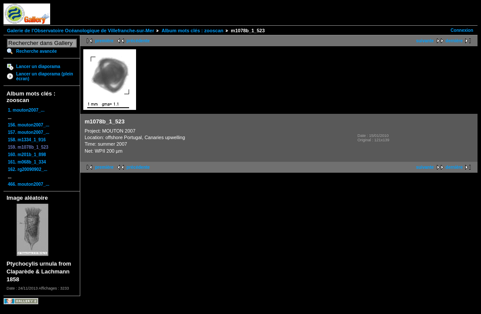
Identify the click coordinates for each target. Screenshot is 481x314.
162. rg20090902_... (28, 169)
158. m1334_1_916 (27, 139)
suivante (425, 40)
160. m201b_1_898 (27, 154)
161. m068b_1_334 (27, 162)
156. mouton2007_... (28, 125)
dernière (454, 40)
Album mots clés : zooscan (192, 30)
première (104, 40)
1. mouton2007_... (26, 110)
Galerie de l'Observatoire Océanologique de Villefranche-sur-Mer (80, 30)
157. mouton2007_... (28, 132)
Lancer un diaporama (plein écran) (44, 76)
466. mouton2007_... (28, 184)
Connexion (461, 30)
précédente (138, 40)
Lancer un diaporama (38, 66)
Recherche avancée (36, 51)
